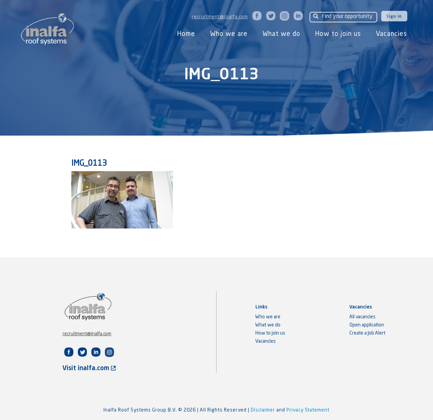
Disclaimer (263, 410)
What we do (281, 34)
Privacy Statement (308, 410)
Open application (366, 325)
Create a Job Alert (367, 333)
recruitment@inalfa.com (220, 17)
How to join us (338, 34)
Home (186, 34)
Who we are (229, 34)
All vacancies (362, 317)
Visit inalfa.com (89, 368)
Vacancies (391, 34)
